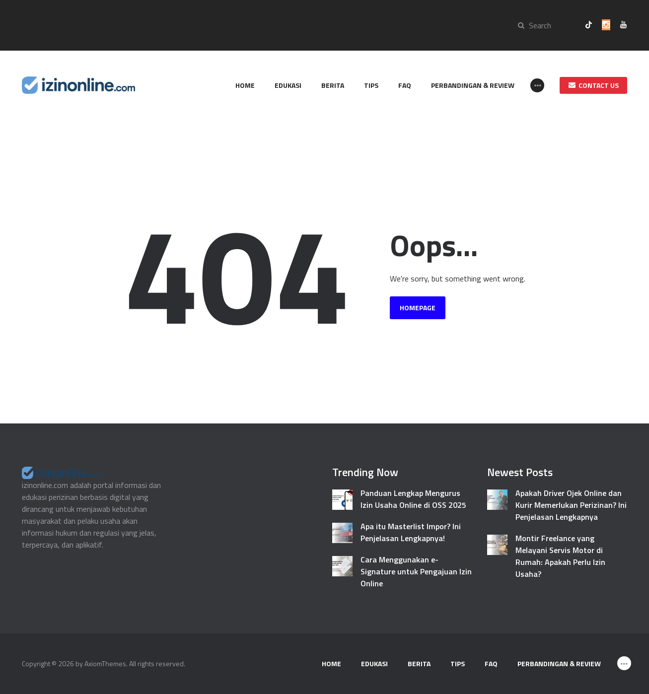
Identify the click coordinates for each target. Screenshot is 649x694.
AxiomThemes (105, 663)
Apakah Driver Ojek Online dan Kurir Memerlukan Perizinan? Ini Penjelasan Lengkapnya (571, 505)
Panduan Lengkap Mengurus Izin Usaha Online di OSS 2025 (413, 499)
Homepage (417, 307)
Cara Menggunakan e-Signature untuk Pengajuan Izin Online (416, 571)
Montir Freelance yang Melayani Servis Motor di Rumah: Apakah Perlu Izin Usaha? (560, 556)
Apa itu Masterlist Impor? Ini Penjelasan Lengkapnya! (411, 532)
